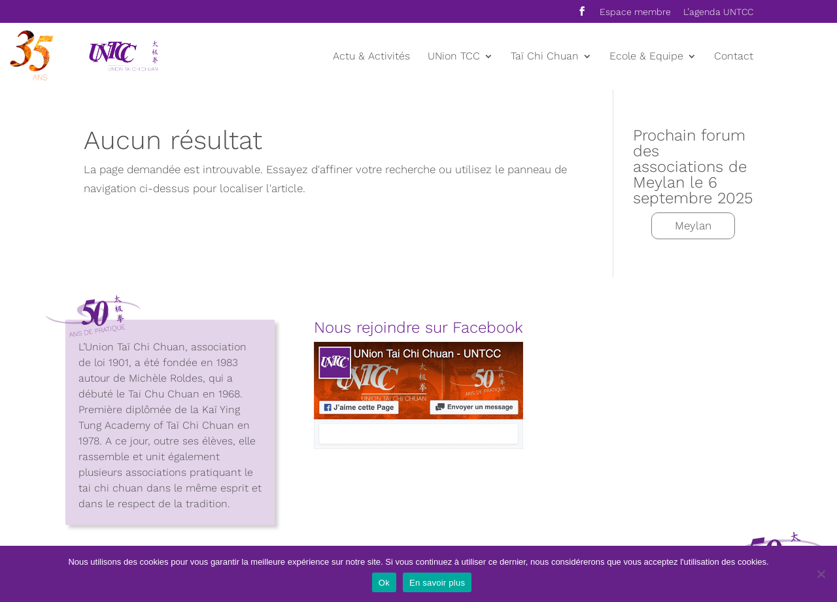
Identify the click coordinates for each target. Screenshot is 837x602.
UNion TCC (454, 57)
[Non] (820, 573)
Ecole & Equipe (646, 57)
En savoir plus (437, 583)
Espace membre (635, 12)
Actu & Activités (371, 57)
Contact (733, 57)
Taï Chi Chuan (545, 57)
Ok (384, 583)
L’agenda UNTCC (718, 12)
